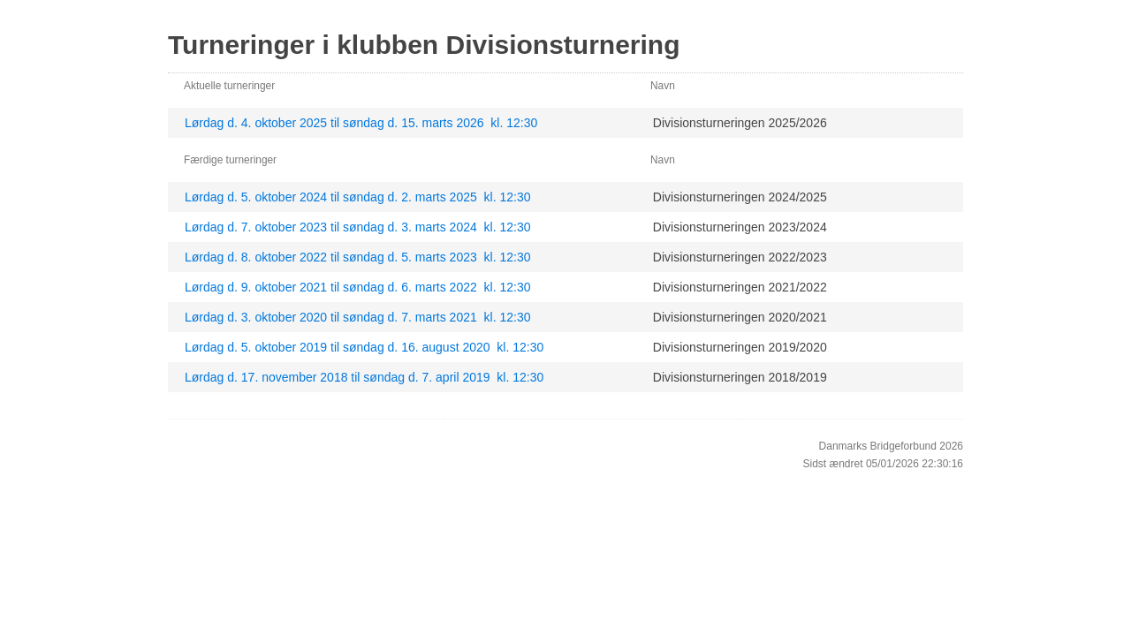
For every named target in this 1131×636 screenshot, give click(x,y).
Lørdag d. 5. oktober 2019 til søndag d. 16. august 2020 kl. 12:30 (364, 347)
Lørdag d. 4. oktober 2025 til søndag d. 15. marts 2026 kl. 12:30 (361, 123)
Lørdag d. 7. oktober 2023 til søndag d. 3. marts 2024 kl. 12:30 (357, 227)
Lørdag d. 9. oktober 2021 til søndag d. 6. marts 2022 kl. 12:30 (357, 287)
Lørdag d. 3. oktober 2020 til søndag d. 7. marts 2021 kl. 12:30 (357, 317)
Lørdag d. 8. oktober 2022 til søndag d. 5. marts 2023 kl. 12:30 (357, 257)
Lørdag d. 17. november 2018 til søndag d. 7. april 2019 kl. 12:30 (364, 377)
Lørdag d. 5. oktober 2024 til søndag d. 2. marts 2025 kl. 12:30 (357, 197)
